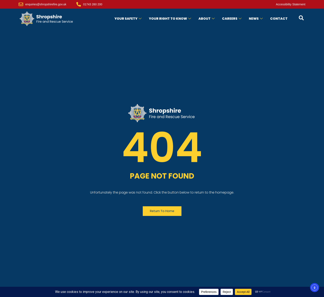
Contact (279, 18)
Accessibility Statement (290, 4)
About (206, 18)
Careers (231, 18)
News (256, 18)
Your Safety (128, 18)
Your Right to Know (170, 18)
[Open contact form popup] (301, 17)
